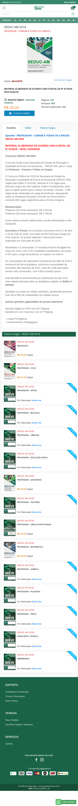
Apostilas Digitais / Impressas (19, 724)
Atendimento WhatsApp (17, 691)
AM (25, 20)
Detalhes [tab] (11, 127)
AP (30, 20)
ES (48, 20)
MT (74, 20)
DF (44, 20)
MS (69, 20)
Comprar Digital (19, 113)
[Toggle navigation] (5, 7)
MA (58, 20)
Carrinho (9, 743)
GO (53, 20)
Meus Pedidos (12, 720)
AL (20, 20)
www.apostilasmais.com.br (49, 786)
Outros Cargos (47, 127)
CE (39, 20)
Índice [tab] (28, 127)
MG (63, 20)
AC (15, 20)
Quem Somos (11, 700)
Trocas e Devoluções (15, 696)
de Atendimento (12, 2)
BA (35, 20)
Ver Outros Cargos (63, 80)
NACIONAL (7, 20)
